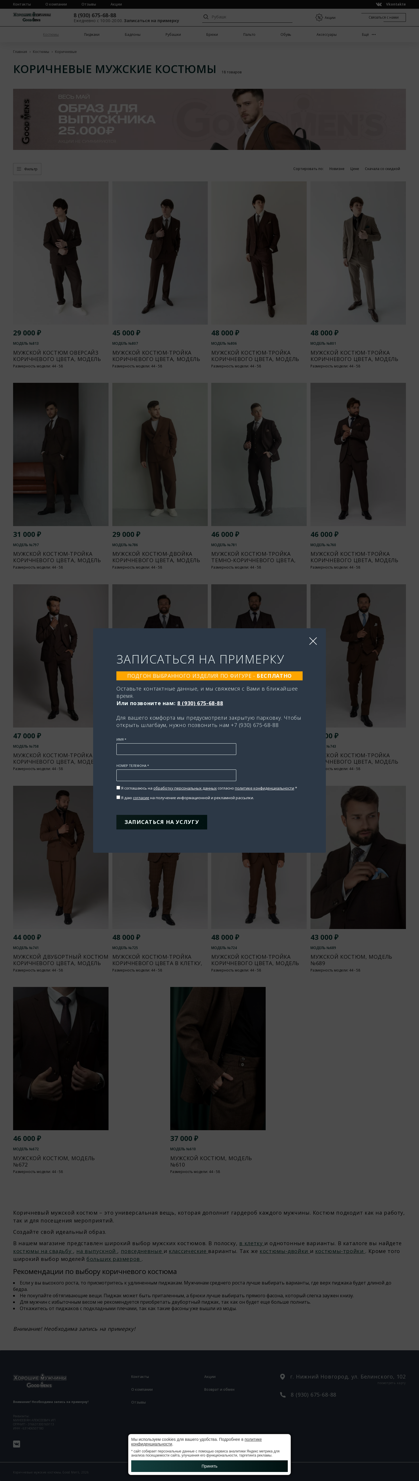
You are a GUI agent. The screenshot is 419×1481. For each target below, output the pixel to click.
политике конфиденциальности (264, 788)
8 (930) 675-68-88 (200, 703)
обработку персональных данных (185, 788)
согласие (141, 797)
